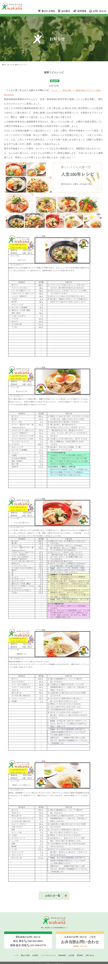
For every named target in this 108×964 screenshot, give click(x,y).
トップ (13, 952)
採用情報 (81, 952)
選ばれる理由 (23, 952)
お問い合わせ (92, 952)
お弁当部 (72, 952)
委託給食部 (63, 952)
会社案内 (34, 952)
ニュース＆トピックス (48, 952)
